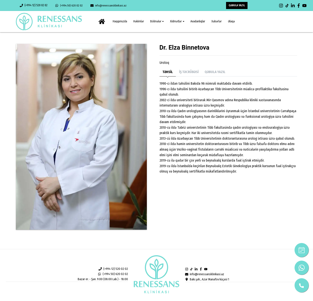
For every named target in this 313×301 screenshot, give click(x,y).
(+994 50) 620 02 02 (68, 5)
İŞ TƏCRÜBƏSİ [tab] (189, 72)
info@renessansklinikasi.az (108, 5)
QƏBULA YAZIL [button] (237, 5)
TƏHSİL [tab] (168, 72)
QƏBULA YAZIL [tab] (215, 72)
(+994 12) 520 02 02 (33, 5)
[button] (157, 21)
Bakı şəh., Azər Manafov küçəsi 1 (207, 279)
